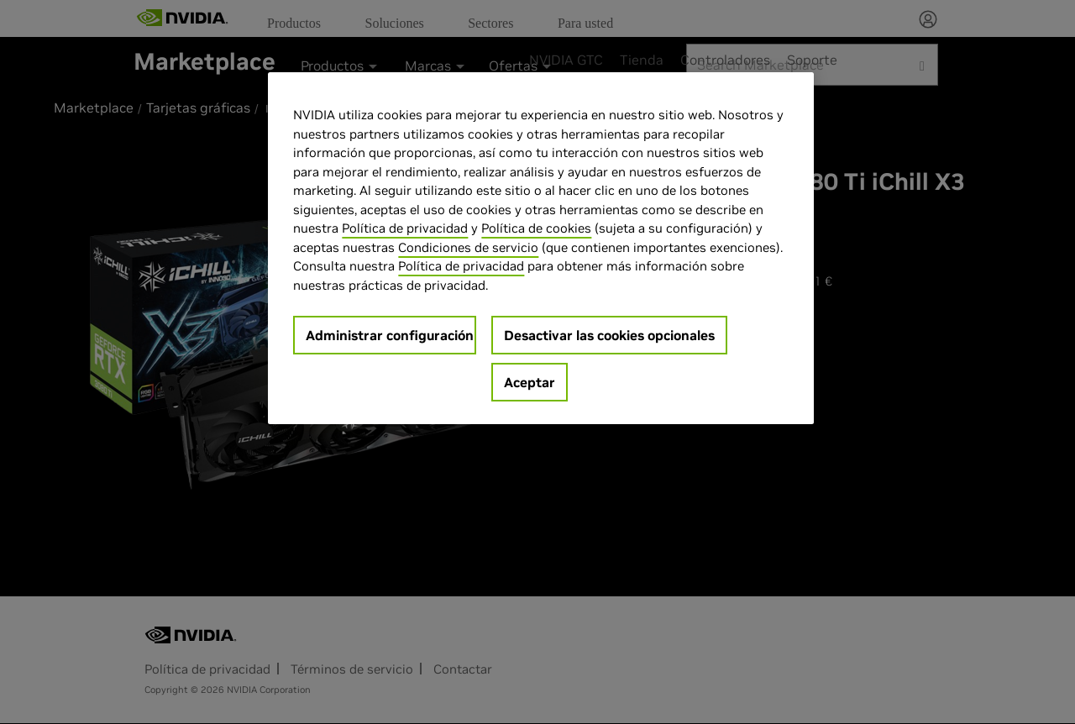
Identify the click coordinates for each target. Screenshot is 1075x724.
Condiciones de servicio (468, 247)
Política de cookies (536, 228)
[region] (541, 248)
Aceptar (529, 382)
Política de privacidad (405, 228)
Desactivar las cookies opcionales (609, 335)
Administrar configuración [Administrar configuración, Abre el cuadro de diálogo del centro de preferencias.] (390, 335)
